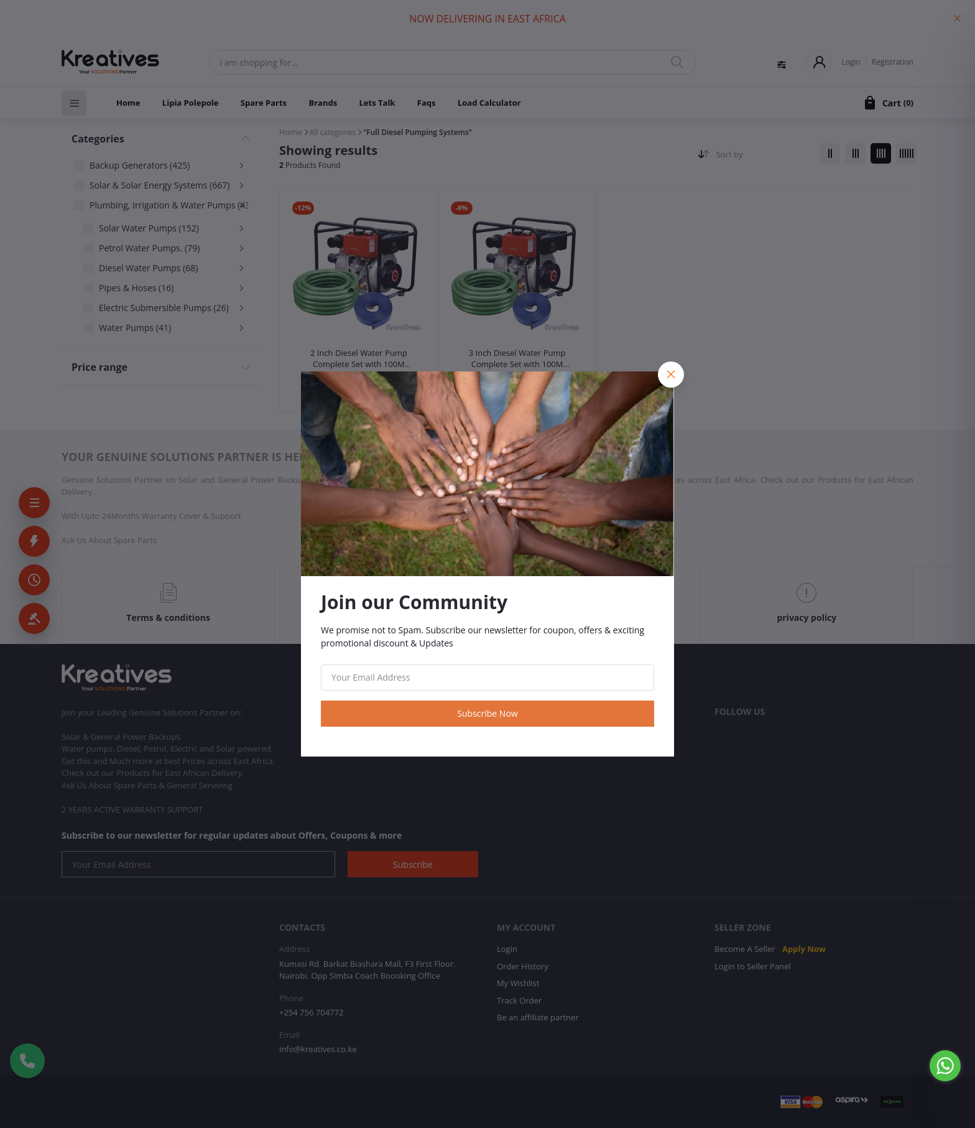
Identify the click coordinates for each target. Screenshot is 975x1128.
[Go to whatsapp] (945, 1065)
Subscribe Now (487, 713)
